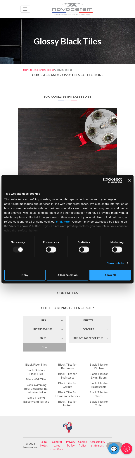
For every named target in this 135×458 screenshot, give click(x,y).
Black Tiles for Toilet (98, 403)
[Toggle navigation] (25, 9)
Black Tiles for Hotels (67, 403)
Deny (24, 275)
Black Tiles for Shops (98, 394)
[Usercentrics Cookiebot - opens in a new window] (106, 180)
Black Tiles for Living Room (98, 375)
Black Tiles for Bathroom (67, 366)
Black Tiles (48, 69)
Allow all (110, 275)
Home (26, 69)
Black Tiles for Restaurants (98, 384)
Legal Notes (44, 443)
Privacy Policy (70, 443)
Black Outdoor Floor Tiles (36, 371)
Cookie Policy (82, 443)
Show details (115, 263)
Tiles (32, 69)
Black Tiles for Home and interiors (67, 394)
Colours (39, 69)
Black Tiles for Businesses (67, 375)
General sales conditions (57, 445)
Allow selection (67, 275)
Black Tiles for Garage (67, 384)
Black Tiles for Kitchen (98, 366)
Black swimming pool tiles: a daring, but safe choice (36, 388)
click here (63, 221)
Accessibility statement (97, 443)
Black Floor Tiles (36, 364)
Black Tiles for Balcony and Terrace (36, 399)
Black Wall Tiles (36, 379)
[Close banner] (129, 180)
